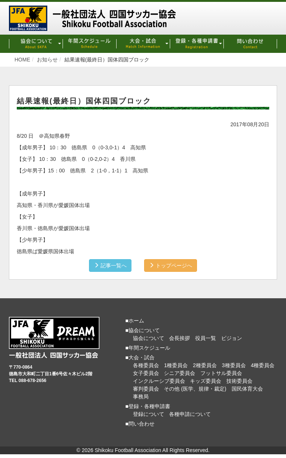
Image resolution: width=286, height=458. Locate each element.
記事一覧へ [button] (110, 265)
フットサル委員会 (221, 373)
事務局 (141, 397)
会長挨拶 (179, 338)
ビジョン (231, 338)
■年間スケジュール (147, 348)
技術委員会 (239, 381)
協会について (148, 338)
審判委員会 (146, 389)
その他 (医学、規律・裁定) (195, 389)
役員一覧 (205, 338)
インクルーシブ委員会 (159, 381)
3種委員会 (234, 365)
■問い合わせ (140, 424)
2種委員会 (205, 365)
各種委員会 (146, 365)
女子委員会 (146, 373)
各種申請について (190, 414)
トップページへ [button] (170, 265)
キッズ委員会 (205, 381)
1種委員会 (176, 365)
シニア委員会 (179, 373)
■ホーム (134, 321)
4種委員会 (262, 365)
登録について (148, 414)
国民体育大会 (247, 389)
